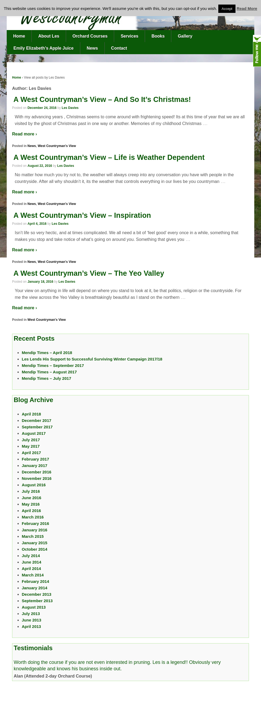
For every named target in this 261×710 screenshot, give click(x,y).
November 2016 (37, 478)
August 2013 (34, 607)
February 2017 (35, 459)
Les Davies (70, 108)
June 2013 (31, 620)
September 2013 (37, 600)
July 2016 (31, 491)
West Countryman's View (57, 146)
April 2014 (31, 568)
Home (19, 36)
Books (158, 36)
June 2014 (31, 562)
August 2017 (34, 433)
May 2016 (31, 504)
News (92, 48)
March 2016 (33, 517)
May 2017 (31, 446)
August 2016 (34, 485)
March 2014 (33, 575)
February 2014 (35, 581)
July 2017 (31, 439)
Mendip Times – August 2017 (49, 372)
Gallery (185, 36)
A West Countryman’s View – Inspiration (82, 215)
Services (129, 36)
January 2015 (34, 542)
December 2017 (36, 420)
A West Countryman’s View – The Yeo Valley (88, 273)
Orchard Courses (90, 36)
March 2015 (33, 536)
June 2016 (31, 497)
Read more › (24, 134)
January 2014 (34, 588)
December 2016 (36, 472)
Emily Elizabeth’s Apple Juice (43, 48)
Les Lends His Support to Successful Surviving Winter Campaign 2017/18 (92, 359)
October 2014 (34, 549)
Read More (247, 8)
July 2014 (31, 555)
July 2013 (31, 613)
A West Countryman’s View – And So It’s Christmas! (102, 99)
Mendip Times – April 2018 (47, 352)
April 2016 (31, 510)
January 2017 (34, 465)
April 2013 (31, 626)
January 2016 (34, 530)
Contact (119, 48)
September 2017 (37, 427)
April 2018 (31, 414)
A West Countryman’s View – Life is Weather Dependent (109, 157)
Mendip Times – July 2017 (46, 378)
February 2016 (35, 523)
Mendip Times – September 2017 (53, 365)
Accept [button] (227, 9)
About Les (48, 36)
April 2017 (31, 452)
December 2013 (36, 594)
